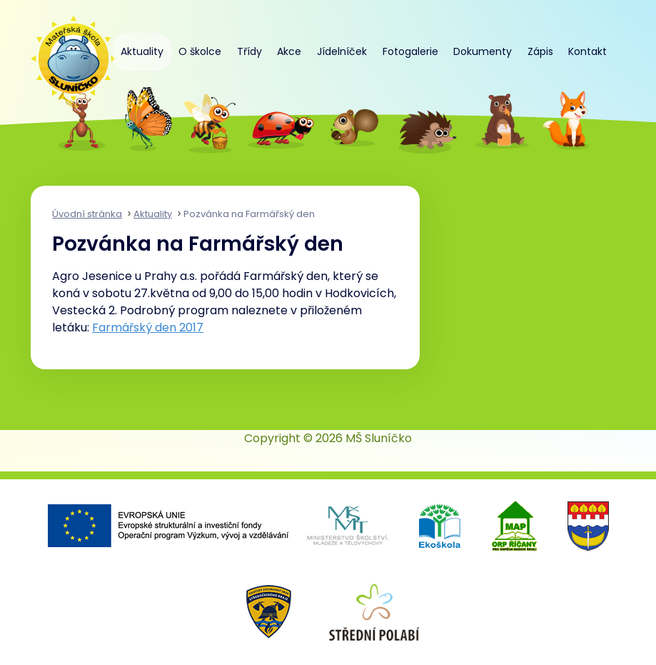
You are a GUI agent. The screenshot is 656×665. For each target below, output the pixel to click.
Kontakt (587, 51)
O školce (199, 51)
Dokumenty (482, 51)
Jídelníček (342, 51)
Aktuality (142, 51)
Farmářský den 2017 (147, 327)
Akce (289, 51)
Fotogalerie (410, 51)
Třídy (249, 51)
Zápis (540, 51)
